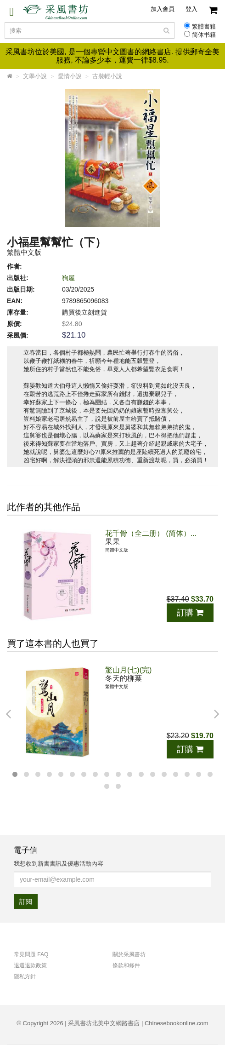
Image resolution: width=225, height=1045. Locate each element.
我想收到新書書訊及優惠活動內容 (58, 863)
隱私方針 (25, 976)
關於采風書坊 (129, 954)
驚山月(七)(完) (128, 670)
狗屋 (68, 277)
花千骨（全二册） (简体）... (151, 533)
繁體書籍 (204, 26)
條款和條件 (126, 965)
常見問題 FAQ (31, 954)
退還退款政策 (30, 965)
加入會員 (162, 9)
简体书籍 (204, 35)
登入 (191, 9)
